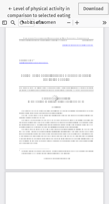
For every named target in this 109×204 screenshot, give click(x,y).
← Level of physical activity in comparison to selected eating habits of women (38, 15)
